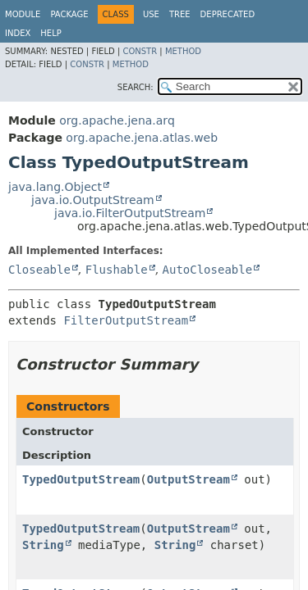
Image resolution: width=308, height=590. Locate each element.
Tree (180, 14)
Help (50, 33)
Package (69, 14)
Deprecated (227, 14)
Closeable (39, 269)
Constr (139, 51)
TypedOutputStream (81, 479)
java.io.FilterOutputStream (129, 213)
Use (151, 14)
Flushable (116, 269)
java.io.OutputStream (92, 199)
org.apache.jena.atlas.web (142, 137)
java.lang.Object (55, 186)
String (43, 544)
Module (22, 14)
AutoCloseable (208, 269)
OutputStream (188, 479)
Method (183, 51)
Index (17, 33)
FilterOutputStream (125, 320)
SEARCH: (135, 87)
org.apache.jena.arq (116, 120)
